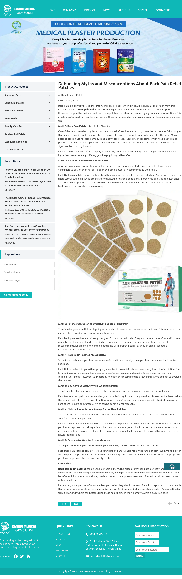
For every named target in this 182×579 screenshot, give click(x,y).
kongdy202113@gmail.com (105, 556)
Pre (64, 504)
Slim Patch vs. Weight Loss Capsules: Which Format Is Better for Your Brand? (27, 228)
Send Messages (16, 295)
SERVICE (142, 10)
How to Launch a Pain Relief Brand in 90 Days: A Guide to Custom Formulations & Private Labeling (28, 173)
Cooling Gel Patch (15, 134)
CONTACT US (163, 10)
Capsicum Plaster (14, 103)
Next (77, 504)
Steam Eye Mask (14, 150)
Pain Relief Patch (14, 111)
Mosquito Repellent (16, 142)
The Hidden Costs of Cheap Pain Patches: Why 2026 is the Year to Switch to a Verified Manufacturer (28, 202)
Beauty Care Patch (15, 126)
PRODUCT (89, 10)
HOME (51, 10)
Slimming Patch (13, 95)
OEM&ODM (69, 10)
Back (176, 503)
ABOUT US (124, 10)
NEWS (106, 10)
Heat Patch (11, 119)
